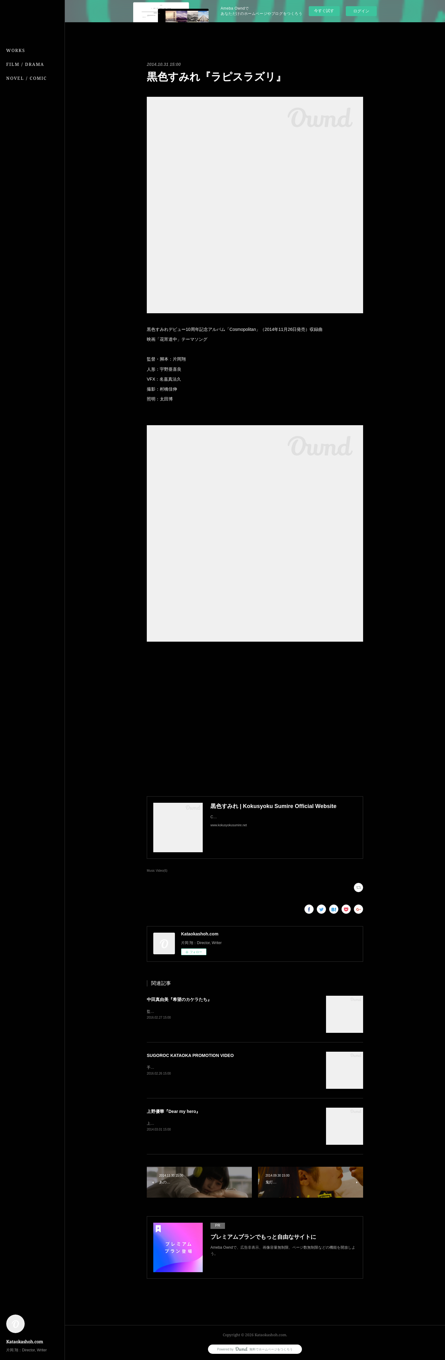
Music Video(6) (157, 870)
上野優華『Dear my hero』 (173, 1111)
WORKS (15, 50)
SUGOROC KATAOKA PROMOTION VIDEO (190, 1055)
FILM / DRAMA (25, 64)
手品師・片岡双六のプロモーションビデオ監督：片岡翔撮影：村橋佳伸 (206, 1067)
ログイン (361, 11)
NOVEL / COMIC (26, 78)
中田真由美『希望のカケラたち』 (179, 999)
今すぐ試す (324, 10)
